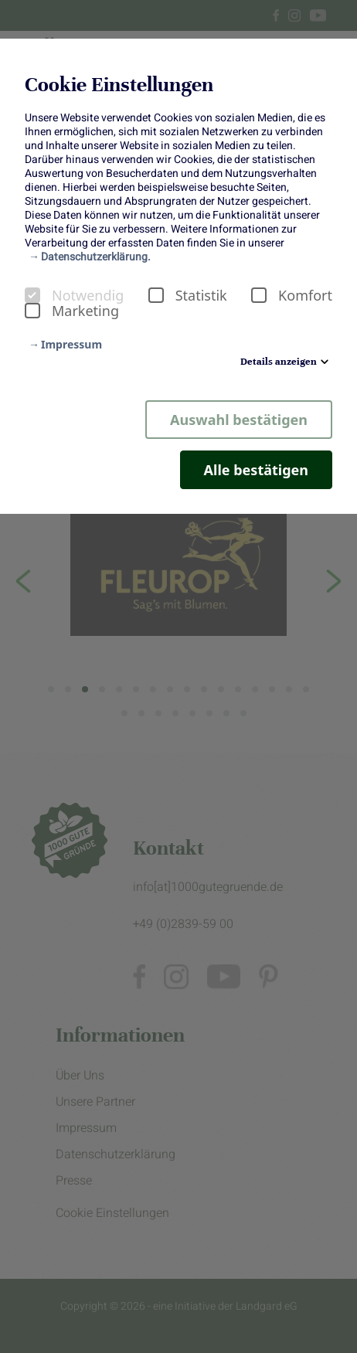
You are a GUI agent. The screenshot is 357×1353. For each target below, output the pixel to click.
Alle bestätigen (256, 470)
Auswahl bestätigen (239, 419)
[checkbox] (32, 295)
